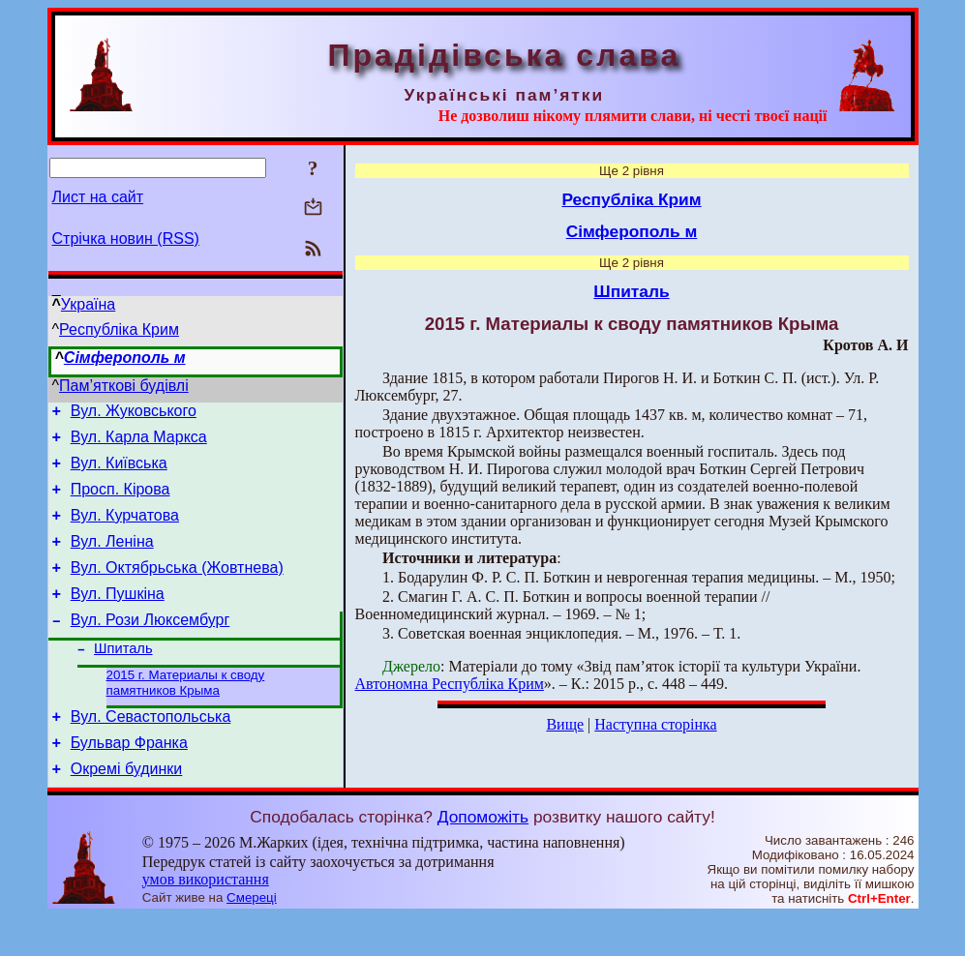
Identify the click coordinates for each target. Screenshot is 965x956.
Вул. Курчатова (125, 530)
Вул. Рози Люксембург (150, 646)
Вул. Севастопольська (151, 750)
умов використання (205, 919)
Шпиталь (123, 677)
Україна (88, 304)
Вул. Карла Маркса (139, 442)
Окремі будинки (127, 808)
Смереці (251, 937)
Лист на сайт (98, 197)
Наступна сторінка (655, 724)
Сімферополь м (125, 357)
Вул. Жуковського (133, 413)
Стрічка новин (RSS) (125, 238)
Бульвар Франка (129, 779)
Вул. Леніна (112, 559)
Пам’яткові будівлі (124, 385)
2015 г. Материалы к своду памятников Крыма (185, 714)
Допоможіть (482, 856)
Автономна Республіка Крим (449, 683)
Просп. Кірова (120, 501)
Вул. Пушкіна (118, 617)
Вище (565, 724)
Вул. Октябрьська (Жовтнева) (177, 588)
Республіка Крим (119, 329)
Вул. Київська (119, 471)
